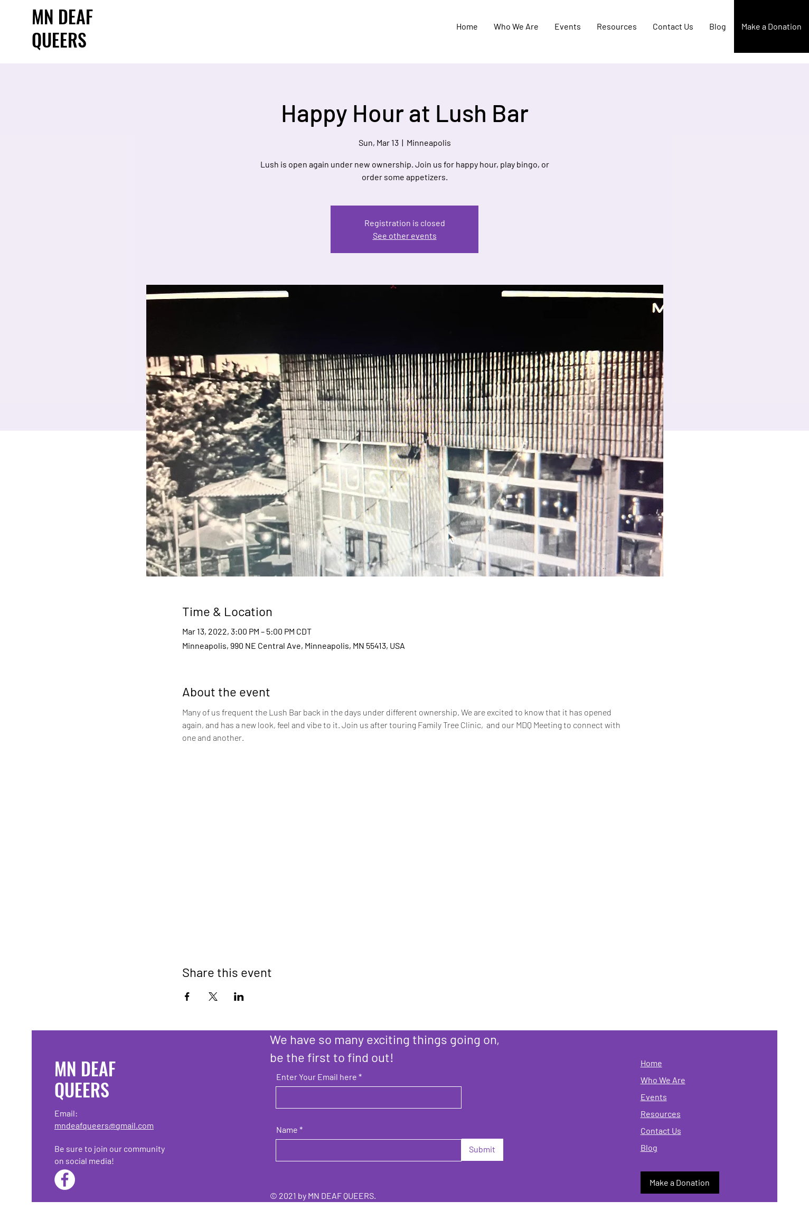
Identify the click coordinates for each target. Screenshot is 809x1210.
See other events (405, 235)
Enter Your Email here (316, 1077)
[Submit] (482, 1150)
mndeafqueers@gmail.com (104, 1125)
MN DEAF (62, 16)
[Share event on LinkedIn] (239, 996)
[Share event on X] (213, 996)
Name (287, 1129)
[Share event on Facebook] (187, 996)
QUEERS (59, 39)
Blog (649, 1147)
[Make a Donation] (771, 26)
